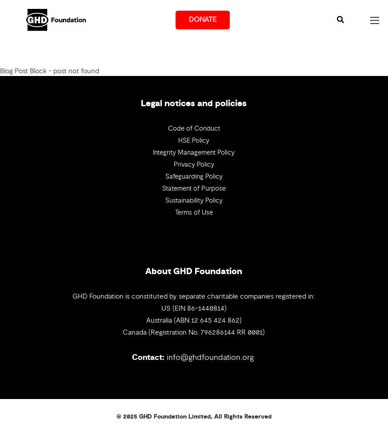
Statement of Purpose (194, 188)
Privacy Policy (194, 164)
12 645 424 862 (215, 320)
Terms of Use (194, 212)
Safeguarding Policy (194, 176)
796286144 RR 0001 (231, 332)
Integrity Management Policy (194, 152)
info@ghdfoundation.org (210, 357)
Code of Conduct (194, 128)
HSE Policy (193, 140)
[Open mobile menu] (374, 20)
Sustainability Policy (194, 200)
